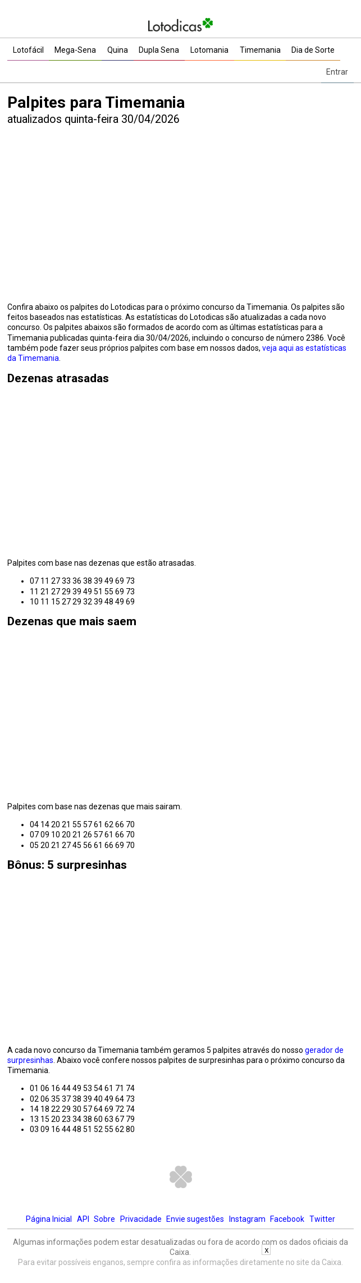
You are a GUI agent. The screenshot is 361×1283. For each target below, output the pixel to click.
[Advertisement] (180, 215)
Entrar (337, 71)
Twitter (322, 1219)
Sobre (104, 1219)
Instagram (247, 1219)
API (83, 1219)
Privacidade (141, 1219)
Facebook (287, 1219)
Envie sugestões (195, 1219)
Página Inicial (49, 1219)
